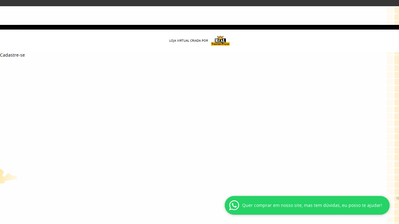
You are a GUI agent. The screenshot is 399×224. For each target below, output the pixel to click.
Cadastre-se (12, 55)
